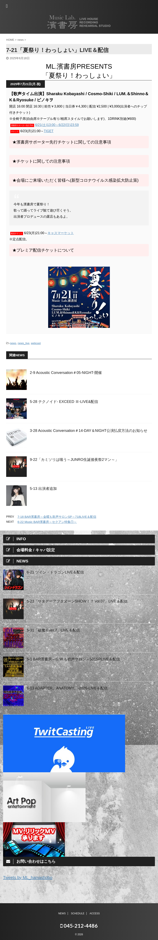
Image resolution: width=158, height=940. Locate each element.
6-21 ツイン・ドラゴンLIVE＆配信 (55, 572)
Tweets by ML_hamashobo (27, 877)
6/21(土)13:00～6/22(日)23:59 (57, 125)
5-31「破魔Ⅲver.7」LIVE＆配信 (53, 630)
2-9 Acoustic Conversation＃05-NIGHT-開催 (66, 373)
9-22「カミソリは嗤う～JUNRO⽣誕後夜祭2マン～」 (74, 460)
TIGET (48, 131)
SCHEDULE (77, 913)
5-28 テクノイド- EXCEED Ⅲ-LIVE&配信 (64, 402)
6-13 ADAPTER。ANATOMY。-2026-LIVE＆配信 (67, 688)
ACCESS (94, 913)
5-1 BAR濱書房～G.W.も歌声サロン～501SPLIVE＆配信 (73, 659)
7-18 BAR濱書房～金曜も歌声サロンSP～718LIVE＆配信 (56, 516)
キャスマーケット (61, 233)
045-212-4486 (79, 926)
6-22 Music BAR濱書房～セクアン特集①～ (47, 522)
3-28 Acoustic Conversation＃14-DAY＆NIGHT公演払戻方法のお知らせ (88, 431)
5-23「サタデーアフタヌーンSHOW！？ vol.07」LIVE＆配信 (77, 601)
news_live (23, 343)
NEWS (62, 913)
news (13, 343)
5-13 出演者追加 (43, 489)
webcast (36, 343)
